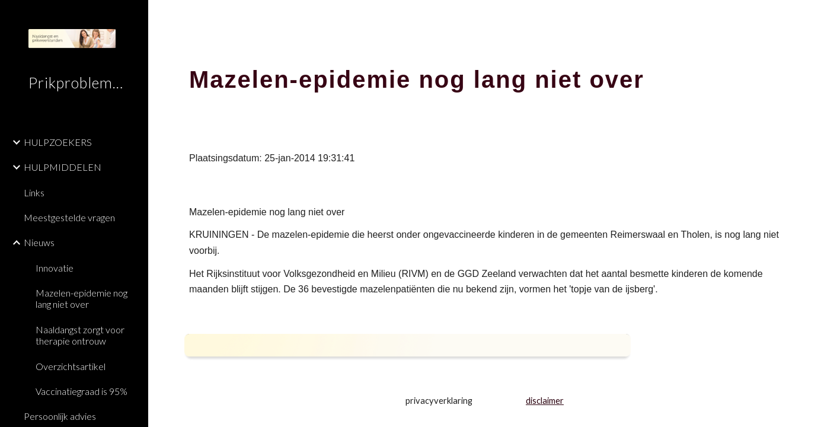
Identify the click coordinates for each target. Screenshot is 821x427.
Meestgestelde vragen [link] (69, 217)
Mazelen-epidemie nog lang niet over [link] (81, 298)
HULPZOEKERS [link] (58, 142)
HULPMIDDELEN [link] (62, 167)
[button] (807, 16)
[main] (484, 74)
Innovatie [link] (55, 267)
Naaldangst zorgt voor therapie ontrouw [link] (80, 335)
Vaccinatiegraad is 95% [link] (81, 391)
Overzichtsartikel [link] (71, 366)
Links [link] (34, 192)
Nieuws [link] (39, 242)
